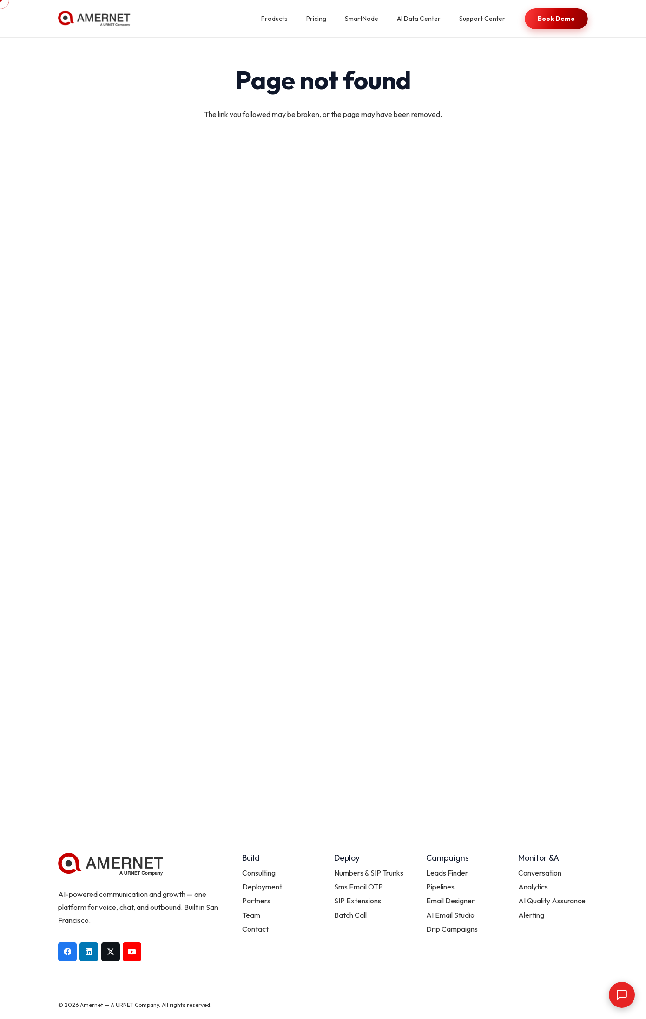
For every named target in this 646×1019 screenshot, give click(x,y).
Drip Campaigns (452, 929)
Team (251, 915)
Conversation (539, 872)
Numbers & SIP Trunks (368, 872)
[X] (110, 951)
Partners (256, 900)
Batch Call (350, 915)
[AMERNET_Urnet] (94, 19)
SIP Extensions (357, 900)
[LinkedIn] (88, 951)
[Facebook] (67, 951)
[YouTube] (132, 951)
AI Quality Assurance (552, 900)
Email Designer (450, 900)
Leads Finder (447, 872)
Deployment (262, 886)
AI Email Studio (450, 915)
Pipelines (440, 886)
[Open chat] (622, 995)
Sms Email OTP (358, 886)
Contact (255, 929)
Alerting (531, 915)
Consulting (259, 872)
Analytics (533, 886)
